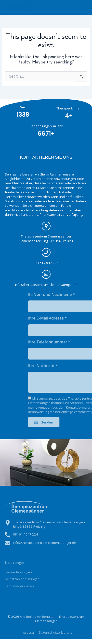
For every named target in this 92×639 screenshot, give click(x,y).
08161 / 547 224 (44, 262)
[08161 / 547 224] (44, 252)
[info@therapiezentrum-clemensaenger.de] (44, 274)
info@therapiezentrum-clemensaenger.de (44, 284)
